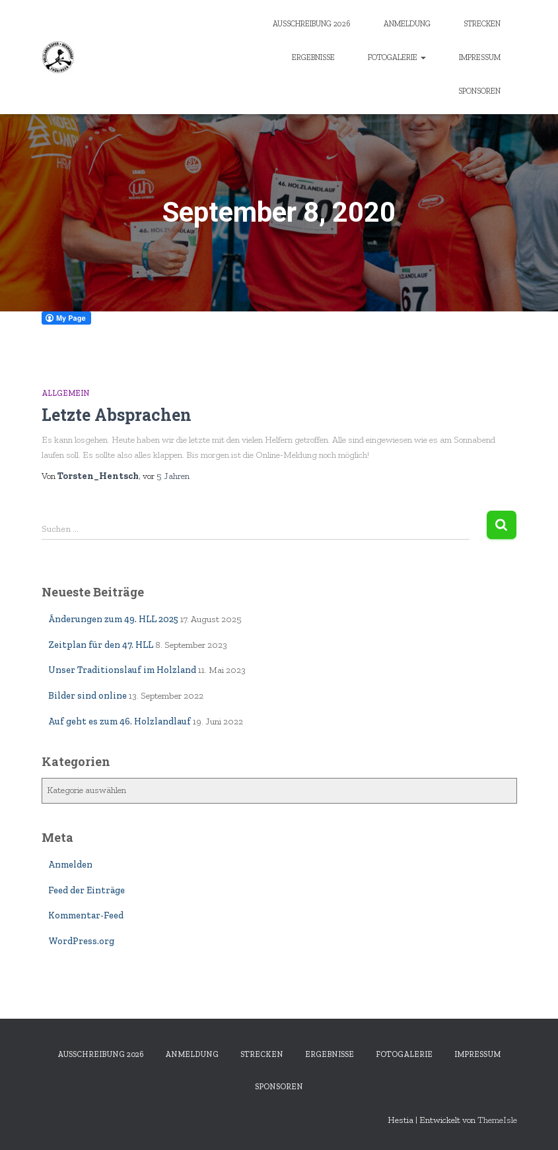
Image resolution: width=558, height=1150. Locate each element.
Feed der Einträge (86, 890)
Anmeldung (407, 23)
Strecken (482, 23)
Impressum (480, 57)
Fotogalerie (397, 57)
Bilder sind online (87, 695)
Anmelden (70, 864)
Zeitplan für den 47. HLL (100, 645)
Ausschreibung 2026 (312, 23)
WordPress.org (81, 941)
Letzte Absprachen (117, 415)
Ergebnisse (313, 57)
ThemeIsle (497, 1120)
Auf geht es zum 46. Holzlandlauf (119, 721)
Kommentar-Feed (85, 915)
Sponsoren (479, 91)
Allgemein (66, 393)
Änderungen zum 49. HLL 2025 (113, 619)
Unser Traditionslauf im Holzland (122, 670)
